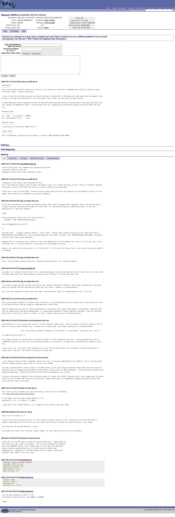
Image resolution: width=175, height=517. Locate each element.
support (114, 8)
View (5, 31)
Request (5, 15)
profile (52, 20)
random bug (166, 8)
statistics (159, 8)
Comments (12, 158)
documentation (122, 8)
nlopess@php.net (28, 268)
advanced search (141, 8)
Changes (23, 158)
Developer (14, 31)
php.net (109, 8)
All (4, 158)
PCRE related (49, 23)
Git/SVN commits (37, 158)
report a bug (131, 8)
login (173, 8)
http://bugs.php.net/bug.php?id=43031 (20, 394)
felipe (46, 20)
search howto (151, 8)
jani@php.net (26, 460)
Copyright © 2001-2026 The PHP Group (22, 513)
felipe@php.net (27, 480)
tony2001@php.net (28, 164)
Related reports (53, 158)
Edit (23, 31)
